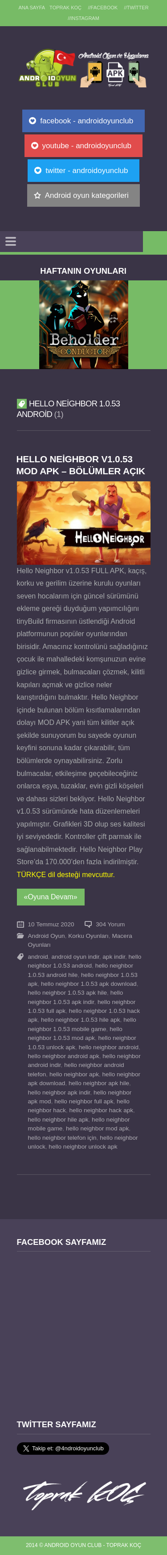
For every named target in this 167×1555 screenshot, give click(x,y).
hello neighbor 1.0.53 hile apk (80, 1019)
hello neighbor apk (74, 1074)
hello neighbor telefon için (62, 1137)
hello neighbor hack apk (101, 1110)
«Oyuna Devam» (50, 897)
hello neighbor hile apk (58, 1119)
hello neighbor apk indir (59, 1092)
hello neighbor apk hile (99, 1083)
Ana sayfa (31, 7)
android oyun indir (75, 956)
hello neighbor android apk (63, 1056)
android (38, 956)
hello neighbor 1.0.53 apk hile (67, 992)
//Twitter (136, 7)
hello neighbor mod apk (97, 1128)
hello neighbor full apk (83, 1101)
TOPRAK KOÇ (65, 7)
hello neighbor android (109, 1047)
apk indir (113, 956)
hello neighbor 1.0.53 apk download (89, 983)
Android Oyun (46, 936)
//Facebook (103, 7)
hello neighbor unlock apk (83, 1146)
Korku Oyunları (88, 936)
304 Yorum (110, 924)
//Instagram (83, 18)
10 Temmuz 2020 (51, 924)
